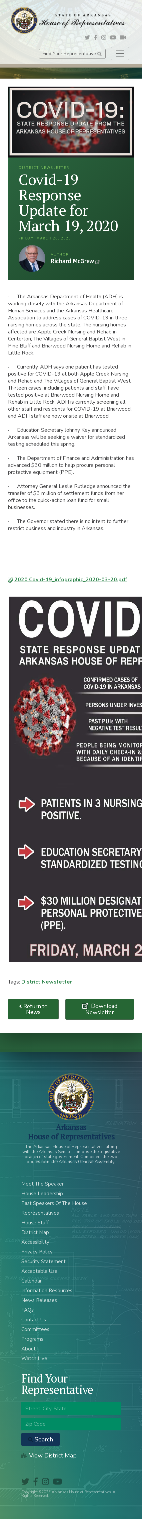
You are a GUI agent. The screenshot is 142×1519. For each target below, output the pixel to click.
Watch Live (34, 1358)
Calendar (31, 1281)
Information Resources (46, 1290)
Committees (35, 1329)
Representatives (40, 1213)
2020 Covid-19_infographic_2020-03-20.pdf (70, 579)
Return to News (33, 1009)
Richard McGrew (32, 258)
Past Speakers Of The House (54, 1203)
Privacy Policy (37, 1251)
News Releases (39, 1300)
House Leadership (42, 1193)
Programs (32, 1339)
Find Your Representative (72, 53)
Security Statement (43, 1261)
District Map (35, 1232)
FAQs (27, 1310)
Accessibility (35, 1242)
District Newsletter (46, 982)
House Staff (35, 1222)
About (28, 1348)
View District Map (49, 1455)
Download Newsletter (101, 1009)
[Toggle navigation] (120, 53)
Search (40, 1439)
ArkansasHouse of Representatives (71, 1132)
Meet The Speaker (42, 1184)
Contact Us (33, 1319)
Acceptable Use (39, 1271)
